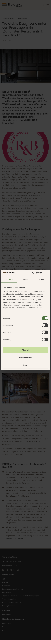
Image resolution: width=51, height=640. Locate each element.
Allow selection (25, 357)
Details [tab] (25, 279)
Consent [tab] (9, 279)
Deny (25, 365)
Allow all (25, 350)
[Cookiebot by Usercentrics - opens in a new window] (32, 273)
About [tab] (41, 279)
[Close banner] (47, 273)
